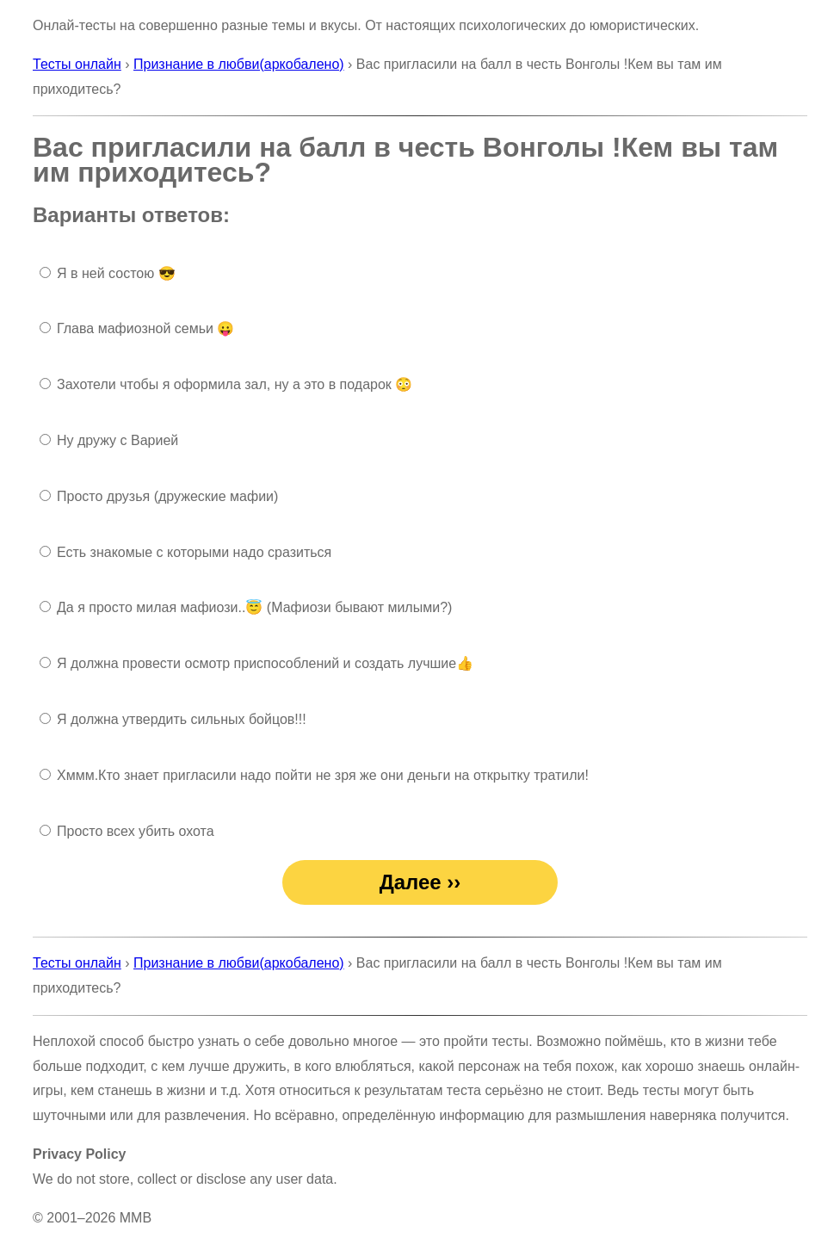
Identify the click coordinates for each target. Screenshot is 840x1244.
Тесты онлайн (77, 64)
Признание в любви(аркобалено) (238, 64)
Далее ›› (420, 882)
